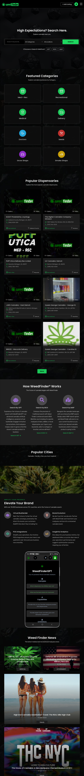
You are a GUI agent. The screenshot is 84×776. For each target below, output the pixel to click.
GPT (48, 49)
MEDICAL (23, 669)
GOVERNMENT (61, 669)
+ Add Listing (67, 4)
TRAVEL (42, 722)
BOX (54, 49)
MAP (61, 49)
